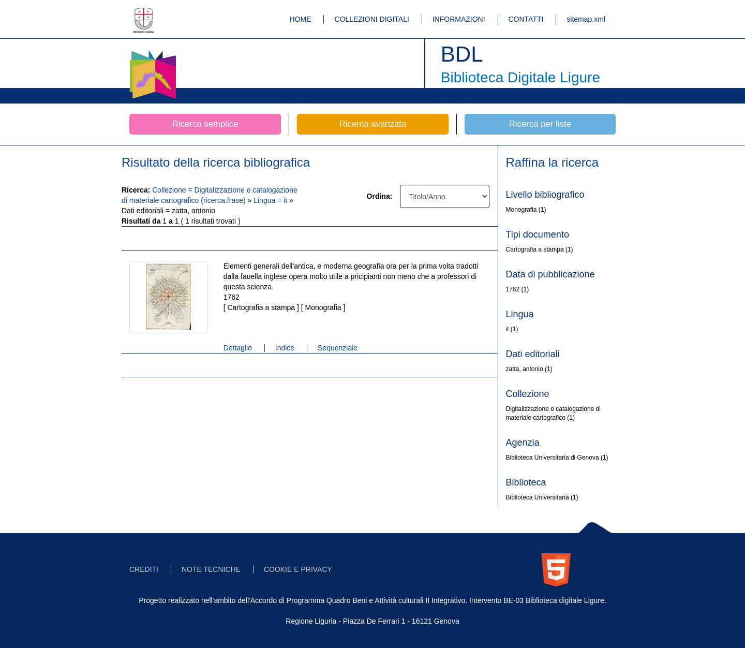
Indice (284, 348)
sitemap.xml (586, 19)
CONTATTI (526, 19)
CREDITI (143, 569)
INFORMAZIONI (459, 19)
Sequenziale (337, 348)
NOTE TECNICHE (211, 569)
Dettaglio (238, 348)
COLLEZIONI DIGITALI (371, 19)
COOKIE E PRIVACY (298, 569)
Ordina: (380, 196)
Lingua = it (271, 200)
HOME (300, 19)
